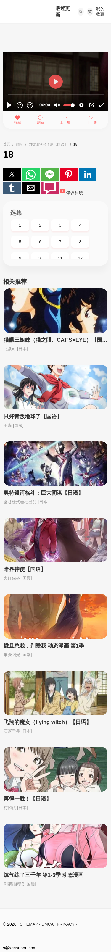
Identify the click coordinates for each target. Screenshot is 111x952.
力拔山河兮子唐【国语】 (48, 144)
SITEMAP (29, 924)
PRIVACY (66, 924)
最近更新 (63, 11)
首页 (6, 144)
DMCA (47, 924)
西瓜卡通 (23, 12)
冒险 (19, 144)
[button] (81, 12)
